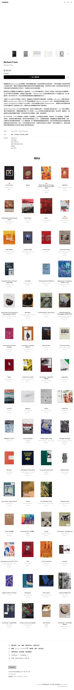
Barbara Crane (8, 65)
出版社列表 (36, 645)
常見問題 (21, 652)
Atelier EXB (14, 131)
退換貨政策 (14, 652)
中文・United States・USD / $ (20, 658)
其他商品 (41, 648)
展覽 (23, 645)
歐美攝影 (16, 134)
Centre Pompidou (23, 131)
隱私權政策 (28, 652)
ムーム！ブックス (21, 648)
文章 (19, 645)
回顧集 (26, 134)
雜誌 (36, 648)
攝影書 (31, 648)
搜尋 (64, 2)
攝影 (12, 134)
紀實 (20, 134)
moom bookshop (5, 2)
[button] (68, 54)
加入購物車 (34, 77)
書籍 (12, 648)
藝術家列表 (28, 645)
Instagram (24, 655)
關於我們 (13, 645)
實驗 (23, 134)
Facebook (15, 655)
